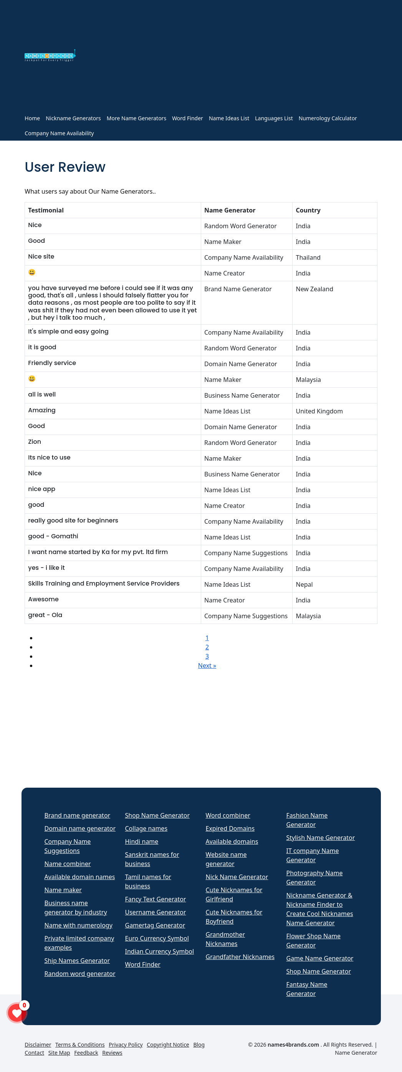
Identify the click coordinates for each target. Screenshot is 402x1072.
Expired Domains (230, 828)
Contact (34, 1052)
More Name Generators (136, 118)
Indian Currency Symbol (159, 951)
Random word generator (80, 973)
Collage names (146, 828)
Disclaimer (38, 1044)
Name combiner (68, 864)
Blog (199, 1044)
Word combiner (228, 815)
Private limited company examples (79, 943)
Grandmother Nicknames (225, 939)
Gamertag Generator (155, 925)
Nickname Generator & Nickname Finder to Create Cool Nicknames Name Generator (319, 909)
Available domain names (80, 877)
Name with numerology (78, 925)
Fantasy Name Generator (307, 989)
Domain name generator (80, 828)
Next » (207, 665)
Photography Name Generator (314, 877)
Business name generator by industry (76, 907)
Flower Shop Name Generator (313, 940)
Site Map (59, 1052)
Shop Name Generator (157, 815)
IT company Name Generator (312, 855)
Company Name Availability (59, 133)
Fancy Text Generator (155, 899)
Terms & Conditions (80, 1044)
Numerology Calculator (328, 118)
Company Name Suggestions (68, 846)
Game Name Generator (320, 958)
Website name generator (226, 859)
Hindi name (142, 841)
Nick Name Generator (237, 877)
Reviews (112, 1052)
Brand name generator (78, 815)
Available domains (232, 841)
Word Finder (187, 118)
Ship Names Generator (77, 960)
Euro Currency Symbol (157, 938)
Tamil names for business (148, 881)
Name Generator (356, 1052)
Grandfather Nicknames (240, 957)
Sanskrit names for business (152, 859)
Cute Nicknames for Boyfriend (234, 917)
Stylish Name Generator (320, 837)
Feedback (86, 1052)
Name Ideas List (229, 118)
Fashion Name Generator (307, 820)
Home (32, 118)
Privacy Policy (125, 1044)
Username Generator (155, 912)
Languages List (274, 118)
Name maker (63, 890)
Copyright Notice (168, 1044)
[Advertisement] (231, 57)
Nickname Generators (73, 118)
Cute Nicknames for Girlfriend (234, 894)
